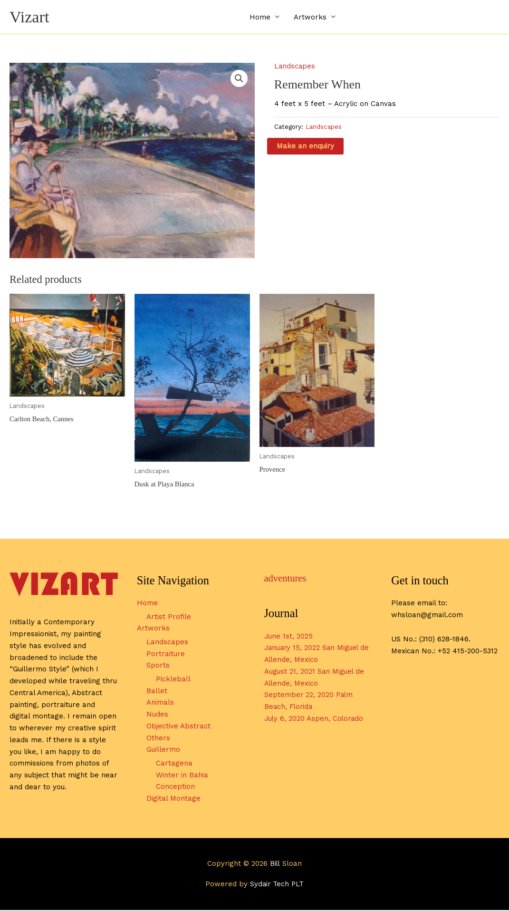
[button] (239, 78)
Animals (160, 703)
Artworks (310, 17)
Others (158, 739)
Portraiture (165, 654)
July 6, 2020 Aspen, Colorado (314, 719)
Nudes (157, 715)
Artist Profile (168, 617)
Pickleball (173, 680)
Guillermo (163, 750)
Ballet (156, 692)
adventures (285, 579)
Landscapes (295, 66)
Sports (158, 666)
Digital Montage (173, 799)
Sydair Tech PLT (277, 885)
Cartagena (174, 764)
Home (260, 17)
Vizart (30, 17)
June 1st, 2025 (288, 636)
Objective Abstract (178, 727)
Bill (275, 864)
